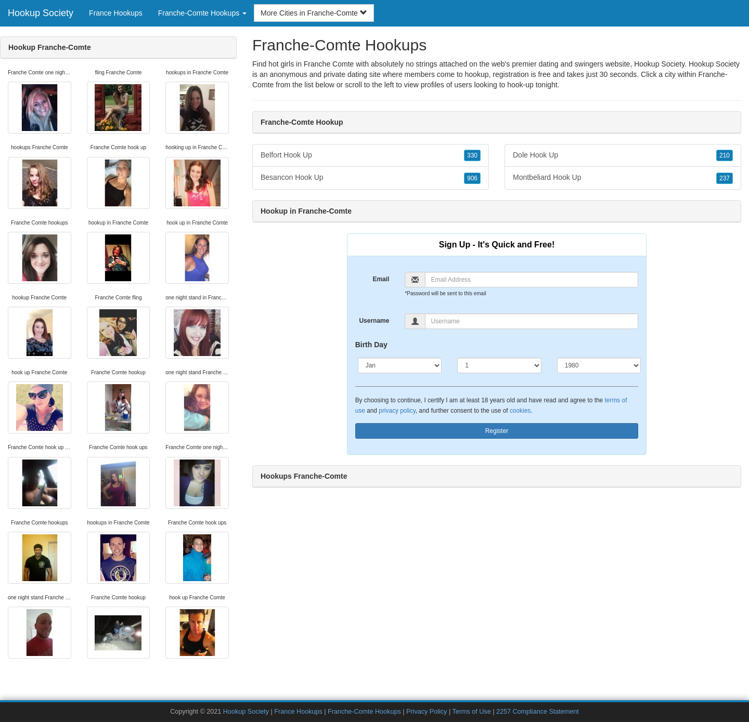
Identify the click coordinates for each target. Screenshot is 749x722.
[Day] (499, 365)
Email (380, 279)
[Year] (599, 365)
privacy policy (397, 410)
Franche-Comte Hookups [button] (202, 13)
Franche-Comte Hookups (364, 711)
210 (724, 155)
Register (497, 431)
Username (374, 320)
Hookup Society (40, 13)
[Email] (531, 279)
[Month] (400, 365)
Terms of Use (471, 711)
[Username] (531, 321)
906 (472, 178)
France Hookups (116, 13)
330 (472, 155)
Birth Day (371, 344)
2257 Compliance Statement (537, 711)
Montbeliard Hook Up (623, 177)
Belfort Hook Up (371, 155)
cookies (520, 410)
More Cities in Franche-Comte (314, 13)
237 (724, 178)
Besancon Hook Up (371, 177)
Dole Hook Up (623, 155)
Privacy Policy (426, 711)
